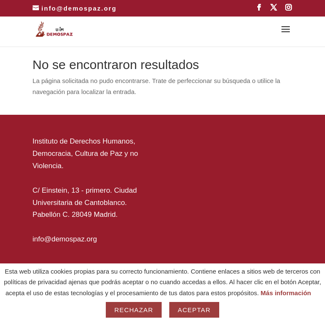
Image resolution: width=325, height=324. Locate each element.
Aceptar (194, 309)
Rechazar (133, 309)
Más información (286, 292)
